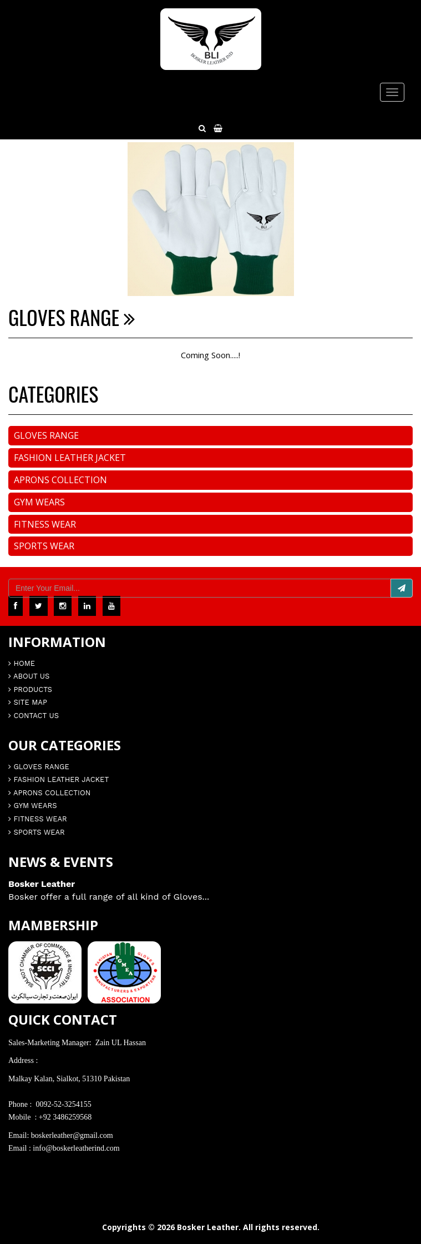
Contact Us (33, 715)
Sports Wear (44, 546)
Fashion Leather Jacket (70, 458)
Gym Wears (39, 502)
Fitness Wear (45, 524)
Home (21, 663)
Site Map (27, 702)
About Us (28, 676)
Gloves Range (46, 435)
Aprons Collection (60, 480)
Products (30, 689)
